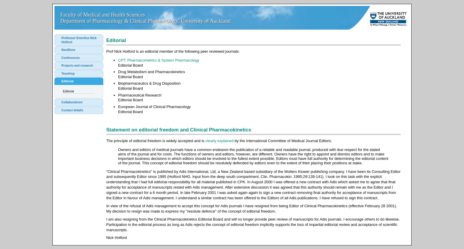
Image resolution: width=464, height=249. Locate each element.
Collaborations (72, 102)
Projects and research (77, 65)
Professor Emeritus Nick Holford (79, 40)
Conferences (71, 58)
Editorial (68, 81)
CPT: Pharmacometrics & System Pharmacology (158, 60)
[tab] (78, 40)
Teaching (68, 73)
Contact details (72, 110)
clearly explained (219, 141)
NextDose (68, 50)
